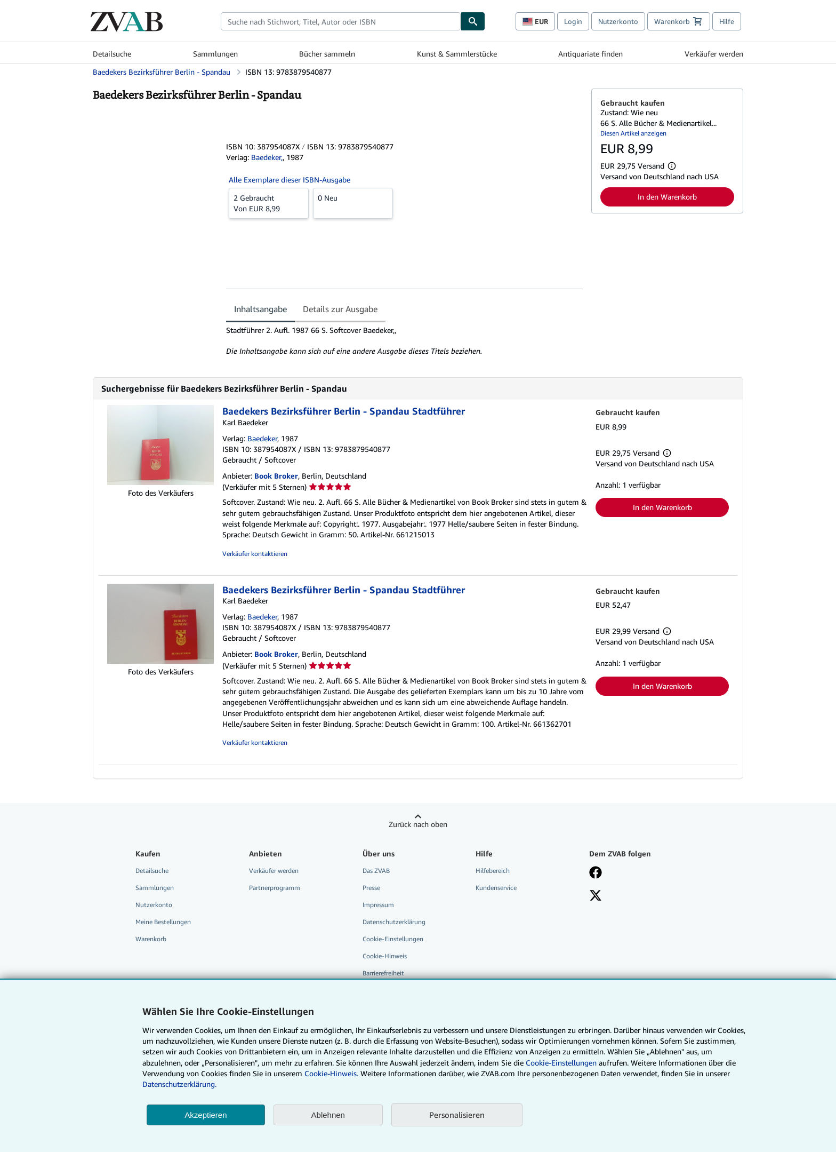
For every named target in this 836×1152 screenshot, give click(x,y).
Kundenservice (496, 888)
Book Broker (276, 475)
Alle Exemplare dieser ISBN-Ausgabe (289, 179)
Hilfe (726, 21)
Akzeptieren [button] (205, 1114)
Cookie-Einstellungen (561, 1062)
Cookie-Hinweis (385, 956)
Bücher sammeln (327, 53)
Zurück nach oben (418, 824)
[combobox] (341, 21)
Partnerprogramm (274, 888)
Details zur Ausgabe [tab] (340, 309)
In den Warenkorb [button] (667, 196)
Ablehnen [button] (328, 1114)
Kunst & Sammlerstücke (457, 53)
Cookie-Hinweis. (331, 1073)
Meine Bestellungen (163, 922)
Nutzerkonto (618, 21)
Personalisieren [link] (457, 1114)
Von (269, 203)
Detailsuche (112, 53)
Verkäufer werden (714, 53)
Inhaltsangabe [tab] (260, 309)
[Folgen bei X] (595, 896)
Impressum (378, 905)
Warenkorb (150, 939)
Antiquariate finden (590, 53)
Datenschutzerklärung (394, 922)
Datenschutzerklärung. (179, 1084)
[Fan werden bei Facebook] (595, 873)
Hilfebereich (493, 871)
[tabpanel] (404, 341)
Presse (371, 888)
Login (573, 21)
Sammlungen (215, 53)
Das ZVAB (376, 871)
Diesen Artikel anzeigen (633, 133)
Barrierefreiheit (383, 973)
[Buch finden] (473, 21)
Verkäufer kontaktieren (254, 554)
